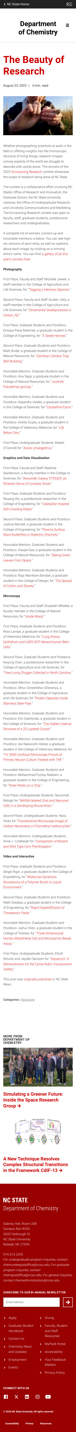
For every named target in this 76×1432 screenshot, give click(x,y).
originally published (37, 979)
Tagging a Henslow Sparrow (49, 289)
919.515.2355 (13, 1254)
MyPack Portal (55, 1344)
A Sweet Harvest (53, 336)
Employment (18, 1360)
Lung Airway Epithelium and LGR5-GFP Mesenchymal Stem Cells (36, 642)
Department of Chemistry (38, 28)
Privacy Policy (55, 1373)
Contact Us (16, 1339)
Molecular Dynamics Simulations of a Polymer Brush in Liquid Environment (32, 882)
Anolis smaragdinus (38, 448)
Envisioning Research (27, 172)
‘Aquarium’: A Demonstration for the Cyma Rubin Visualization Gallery (37, 964)
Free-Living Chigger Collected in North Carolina (37, 673)
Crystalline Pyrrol (59, 407)
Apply (13, 1318)
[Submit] (68, 1302)
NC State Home (16, 4)
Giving (49, 1318)
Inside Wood (34, 616)
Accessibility (54, 1352)
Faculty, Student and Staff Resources (56, 1331)
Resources (45, 1423)
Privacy (29, 1423)
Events (13, 1367)
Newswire (28, 1000)
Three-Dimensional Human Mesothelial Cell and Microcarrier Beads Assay (37, 938)
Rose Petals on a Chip (24, 785)
